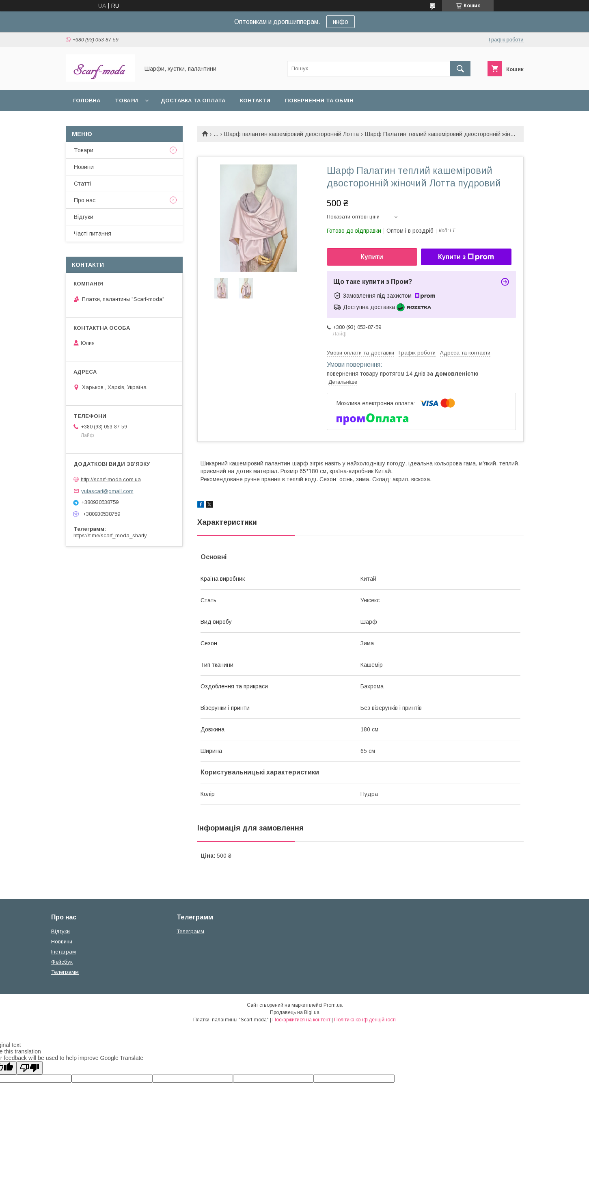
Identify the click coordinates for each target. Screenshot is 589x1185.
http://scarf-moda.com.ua (111, 479)
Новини (84, 167)
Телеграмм (65, 972)
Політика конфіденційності (365, 1020)
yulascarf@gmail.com (107, 491)
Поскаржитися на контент (301, 1020)
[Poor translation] (30, 1068)
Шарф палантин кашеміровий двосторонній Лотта (291, 134)
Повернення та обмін (319, 100)
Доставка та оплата (193, 100)
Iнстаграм (63, 952)
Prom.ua (333, 1005)
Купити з (466, 257)
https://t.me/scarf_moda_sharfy (110, 535)
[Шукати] (460, 68)
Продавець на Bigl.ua (294, 1012)
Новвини (61, 941)
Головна (86, 100)
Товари (126, 100)
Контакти (255, 100)
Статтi (82, 183)
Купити (371, 256)
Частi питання (92, 233)
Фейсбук (62, 962)
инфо (340, 21)
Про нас (84, 200)
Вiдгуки (83, 217)
